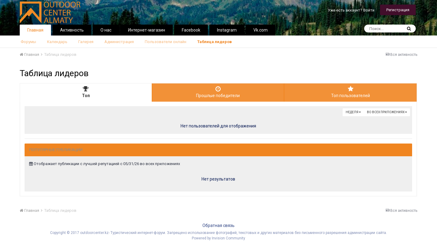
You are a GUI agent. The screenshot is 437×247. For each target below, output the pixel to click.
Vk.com (260, 30)
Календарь (57, 41)
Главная (35, 30)
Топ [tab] (86, 92)
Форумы (28, 41)
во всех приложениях (387, 112)
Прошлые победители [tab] (218, 92)
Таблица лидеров (214, 41)
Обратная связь (218, 225)
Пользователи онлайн (165, 41)
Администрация (119, 41)
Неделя (353, 112)
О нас (105, 30)
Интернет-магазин (146, 30)
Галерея (85, 41)
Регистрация (397, 10)
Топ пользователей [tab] (350, 92)
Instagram (227, 30)
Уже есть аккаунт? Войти (351, 10)
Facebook (191, 30)
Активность (72, 30)
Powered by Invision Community (218, 238)
